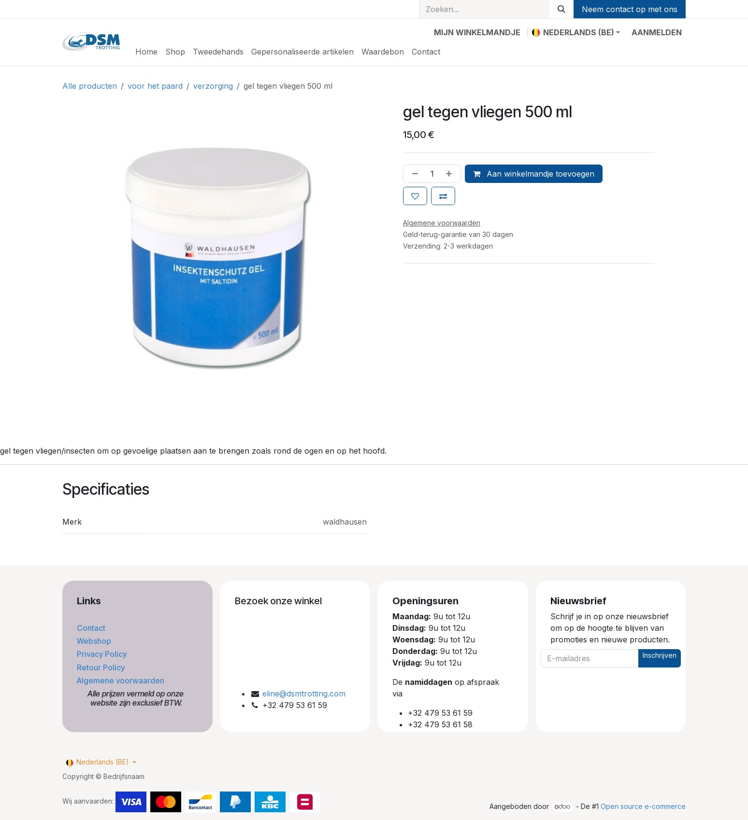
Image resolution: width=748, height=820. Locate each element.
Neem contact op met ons (629, 9)
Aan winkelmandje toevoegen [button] (533, 174)
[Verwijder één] (413, 173)
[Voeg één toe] (450, 173)
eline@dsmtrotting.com (303, 693)
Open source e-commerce (643, 806)
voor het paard (155, 86)
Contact (92, 628)
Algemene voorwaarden (121, 680)
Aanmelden (657, 32)
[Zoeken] (561, 9)
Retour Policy (102, 667)
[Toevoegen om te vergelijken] (443, 196)
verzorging (213, 86)
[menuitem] (146, 51)
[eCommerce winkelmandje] (477, 32)
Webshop (95, 641)
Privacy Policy (103, 654)
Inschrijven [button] (659, 655)
